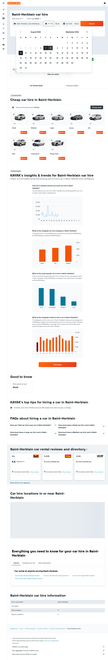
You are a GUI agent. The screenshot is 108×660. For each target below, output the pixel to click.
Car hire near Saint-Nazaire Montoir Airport (28, 578)
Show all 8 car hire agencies (20, 483)
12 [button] (35, 53)
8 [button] (50, 48)
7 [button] (45, 48)
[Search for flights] (3, 9)
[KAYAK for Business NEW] (3, 33)
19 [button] (35, 58)
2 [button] (20, 48)
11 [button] (30, 53)
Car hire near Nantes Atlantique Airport (27, 576)
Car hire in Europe (30, 628)
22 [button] (50, 58)
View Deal (24, 132)
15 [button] (50, 53)
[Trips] (3, 39)
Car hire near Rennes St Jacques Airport (56, 576)
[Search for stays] (3, 14)
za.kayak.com (13, 628)
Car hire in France (43, 628)
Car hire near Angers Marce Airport (83, 576)
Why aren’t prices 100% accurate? (58, 654)
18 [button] (31, 58)
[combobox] (17, 19)
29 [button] (50, 63)
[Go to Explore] (3, 24)
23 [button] (21, 63)
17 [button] (25, 58)
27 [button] (41, 63)
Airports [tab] (16, 563)
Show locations (35, 472)
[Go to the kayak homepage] (13, 3)
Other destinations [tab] (44, 563)
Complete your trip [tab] (28, 563)
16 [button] (21, 58)
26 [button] (36, 63)
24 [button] (26, 63)
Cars (21, 628)
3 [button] (25, 48)
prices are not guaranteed (51, 640)
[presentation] (87, 449)
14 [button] (45, 53)
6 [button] (40, 48)
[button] (3, 3)
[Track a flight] (3, 28)
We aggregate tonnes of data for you (58, 650)
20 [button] (41, 58)
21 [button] (45, 58)
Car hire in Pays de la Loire (57, 628)
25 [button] (31, 63)
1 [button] (50, 43)
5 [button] (35, 48)
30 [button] (21, 68)
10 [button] (26, 53)
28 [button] (46, 63)
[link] (57, 364)
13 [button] (40, 53)
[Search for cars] (3, 18)
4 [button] (30, 48)
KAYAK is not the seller (58, 646)
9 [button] (20, 53)
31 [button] (26, 68)
